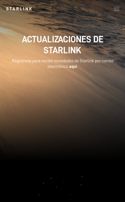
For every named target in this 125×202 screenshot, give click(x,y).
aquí (73, 66)
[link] (19, 8)
